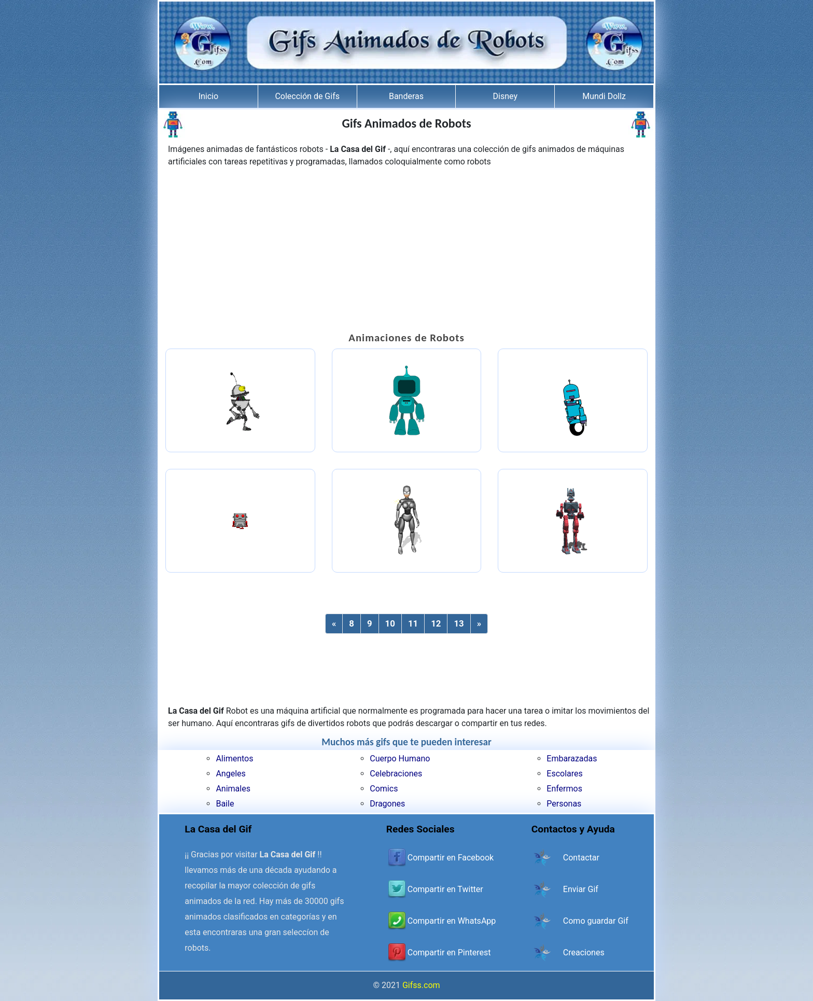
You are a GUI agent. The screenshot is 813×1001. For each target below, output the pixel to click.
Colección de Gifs (307, 96)
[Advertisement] (406, 251)
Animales (233, 789)
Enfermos (564, 789)
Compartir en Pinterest (449, 952)
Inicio (208, 96)
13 (459, 623)
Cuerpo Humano (400, 758)
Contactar (581, 858)
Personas (563, 804)
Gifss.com (421, 985)
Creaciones (584, 952)
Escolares (564, 773)
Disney (505, 96)
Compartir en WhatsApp (452, 921)
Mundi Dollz (604, 96)
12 (436, 623)
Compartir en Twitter (445, 889)
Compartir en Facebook (451, 858)
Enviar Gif (580, 889)
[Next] (479, 624)
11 (413, 623)
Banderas (406, 96)
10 (390, 623)
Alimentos (234, 758)
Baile (225, 804)
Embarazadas (571, 758)
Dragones (387, 804)
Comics (384, 789)
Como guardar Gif (595, 921)
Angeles (230, 773)
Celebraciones (396, 773)
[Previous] (334, 624)
